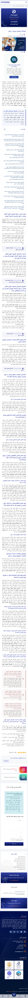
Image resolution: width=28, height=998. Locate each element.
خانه (26, 6)
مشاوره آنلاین (14, 77)
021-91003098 (20, 947)
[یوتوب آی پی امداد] (10, 931)
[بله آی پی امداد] (24, 931)
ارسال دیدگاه (6, 761)
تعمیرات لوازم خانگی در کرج (18, 36)
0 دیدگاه (22, 52)
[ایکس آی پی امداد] (17, 931)
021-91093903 (14, 24)
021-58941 (14, 22)
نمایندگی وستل (10, 36)
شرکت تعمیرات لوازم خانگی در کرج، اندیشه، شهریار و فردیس (14, 281)
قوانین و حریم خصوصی (23, 988)
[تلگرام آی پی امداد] (21, 931)
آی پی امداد (11, 991)
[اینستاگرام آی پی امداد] (14, 931)
